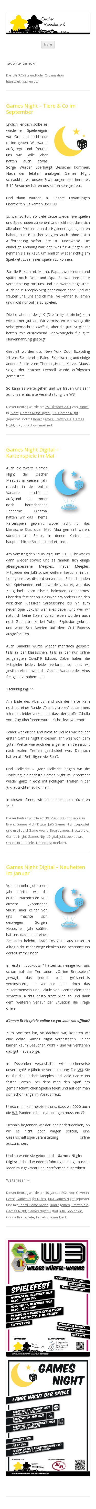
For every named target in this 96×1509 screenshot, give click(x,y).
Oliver (80, 1192)
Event (14, 413)
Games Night (16, 836)
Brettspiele (63, 419)
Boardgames (43, 419)
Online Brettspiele (20, 842)
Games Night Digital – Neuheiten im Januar (45, 870)
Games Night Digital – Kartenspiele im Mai (32, 452)
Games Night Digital (35, 413)
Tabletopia (44, 842)
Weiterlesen (18, 1180)
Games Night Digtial (43, 836)
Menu (48, 44)
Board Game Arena (33, 830)
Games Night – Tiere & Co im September (41, 108)
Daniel (84, 406)
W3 (80, 1069)
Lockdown (30, 425)
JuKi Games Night (65, 413)
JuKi (18, 425)
